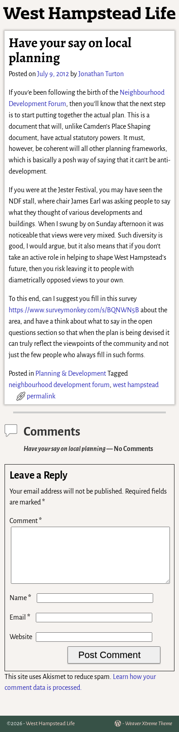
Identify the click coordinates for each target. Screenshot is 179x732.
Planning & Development (70, 373)
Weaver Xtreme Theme (148, 724)
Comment (27, 520)
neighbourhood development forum (59, 384)
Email (21, 628)
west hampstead (136, 384)
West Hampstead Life (50, 724)
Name (21, 608)
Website (21, 647)
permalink (41, 396)
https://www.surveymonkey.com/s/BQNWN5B (74, 310)
